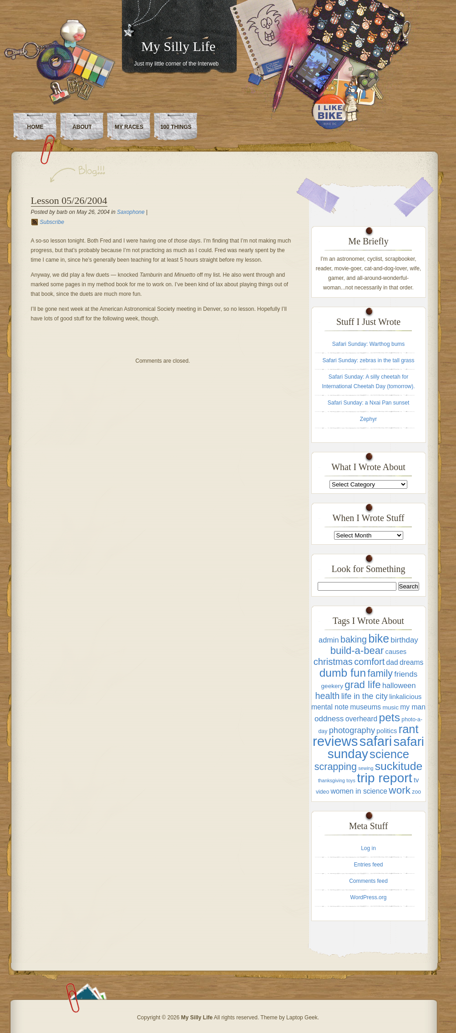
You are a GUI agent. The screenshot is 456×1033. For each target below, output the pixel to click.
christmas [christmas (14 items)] (333, 662)
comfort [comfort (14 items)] (369, 662)
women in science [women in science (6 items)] (359, 791)
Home (35, 127)
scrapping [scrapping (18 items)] (335, 766)
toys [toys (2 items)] (350, 780)
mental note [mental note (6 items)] (330, 707)
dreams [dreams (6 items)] (411, 662)
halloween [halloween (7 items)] (399, 685)
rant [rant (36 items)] (409, 729)
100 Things (176, 127)
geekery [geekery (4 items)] (332, 686)
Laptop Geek (302, 1017)
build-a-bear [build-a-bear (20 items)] (357, 650)
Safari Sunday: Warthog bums (368, 344)
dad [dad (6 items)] (392, 662)
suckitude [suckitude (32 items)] (398, 766)
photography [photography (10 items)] (352, 730)
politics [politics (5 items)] (386, 730)
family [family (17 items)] (380, 673)
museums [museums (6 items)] (365, 707)
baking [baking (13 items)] (353, 639)
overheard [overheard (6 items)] (361, 719)
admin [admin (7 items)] (329, 640)
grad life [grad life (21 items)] (362, 684)
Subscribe (52, 222)
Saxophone (131, 212)
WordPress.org (368, 897)
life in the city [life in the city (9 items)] (364, 696)
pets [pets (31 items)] (389, 717)
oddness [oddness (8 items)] (329, 718)
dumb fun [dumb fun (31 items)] (342, 673)
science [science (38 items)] (389, 754)
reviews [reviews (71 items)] (335, 741)
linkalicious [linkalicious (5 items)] (405, 696)
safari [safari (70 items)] (376, 741)
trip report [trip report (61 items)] (384, 777)
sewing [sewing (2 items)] (365, 768)
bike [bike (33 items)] (378, 638)
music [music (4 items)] (390, 707)
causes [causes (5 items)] (396, 651)
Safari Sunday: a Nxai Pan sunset (368, 403)
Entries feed (368, 864)
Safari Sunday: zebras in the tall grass (368, 360)
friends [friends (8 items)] (405, 674)
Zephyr (368, 419)
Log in (368, 848)
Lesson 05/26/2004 (69, 200)
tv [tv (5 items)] (416, 780)
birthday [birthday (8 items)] (404, 640)
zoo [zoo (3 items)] (416, 792)
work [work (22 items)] (399, 790)
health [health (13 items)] (327, 696)
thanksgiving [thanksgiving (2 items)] (331, 780)
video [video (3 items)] (322, 792)
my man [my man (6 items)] (413, 707)
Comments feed (368, 881)
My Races (129, 127)
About (82, 127)
